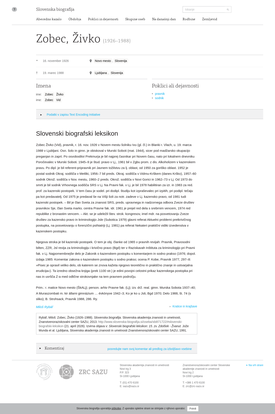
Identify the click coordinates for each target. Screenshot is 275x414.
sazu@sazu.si (131, 386)
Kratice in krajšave (185, 306)
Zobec (49, 94)
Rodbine (189, 19)
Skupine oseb (135, 19)
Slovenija (121, 61)
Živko (59, 94)
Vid (58, 100)
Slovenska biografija (55, 10)
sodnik (159, 98)
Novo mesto (103, 61)
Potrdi (192, 408)
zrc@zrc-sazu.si (195, 386)
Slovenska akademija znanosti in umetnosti (144, 365)
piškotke (116, 408)
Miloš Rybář (44, 307)
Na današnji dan (164, 19)
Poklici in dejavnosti (103, 19)
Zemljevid (209, 19)
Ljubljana (101, 73)
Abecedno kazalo (49, 19)
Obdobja (75, 19)
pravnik (160, 93)
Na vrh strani (256, 365)
